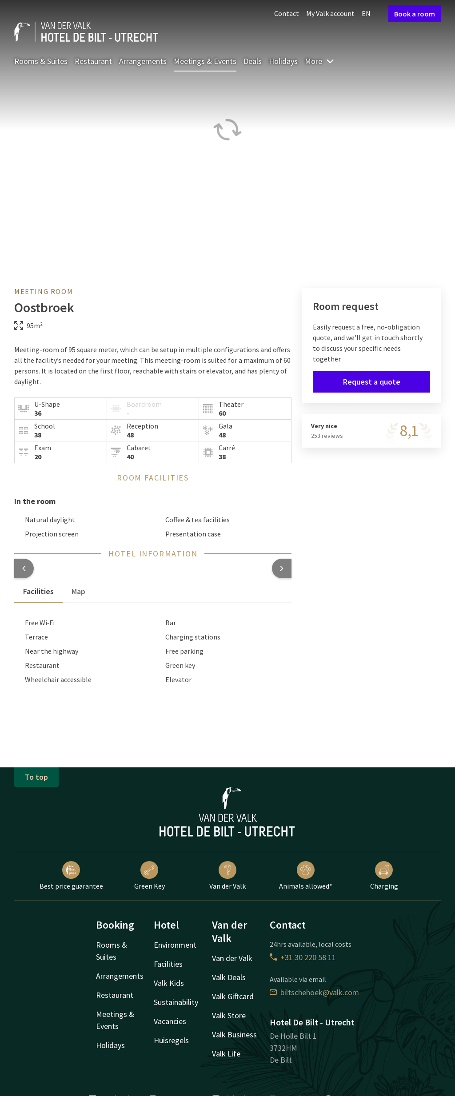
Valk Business (234, 1034)
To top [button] (36, 777)
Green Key (149, 875)
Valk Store (229, 1015)
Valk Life (226, 1053)
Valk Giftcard (233, 996)
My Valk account (330, 13)
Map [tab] (78, 591)
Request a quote (371, 382)
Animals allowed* (305, 875)
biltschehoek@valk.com (314, 992)
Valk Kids (169, 983)
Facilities (168, 964)
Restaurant (93, 61)
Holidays (283, 61)
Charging (384, 875)
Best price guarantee (71, 875)
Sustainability (176, 1002)
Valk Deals (229, 977)
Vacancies (170, 1021)
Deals (252, 61)
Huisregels (171, 1040)
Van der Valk (227, 875)
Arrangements (143, 61)
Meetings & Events (205, 61)
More (320, 61)
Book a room (414, 13)
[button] (24, 568)
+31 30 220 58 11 (303, 957)
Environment (175, 945)
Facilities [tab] (38, 591)
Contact (286, 13)
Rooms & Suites (41, 61)
